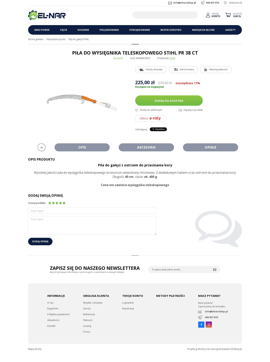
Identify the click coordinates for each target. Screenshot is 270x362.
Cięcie (63, 29)
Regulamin (52, 308)
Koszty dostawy (154, 69)
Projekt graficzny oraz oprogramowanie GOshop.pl (214, 349)
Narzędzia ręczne (203, 29)
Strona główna (35, 39)
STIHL (172, 58)
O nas (50, 302)
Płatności (88, 320)
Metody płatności (218, 69)
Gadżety (230, 29)
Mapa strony (34, 349)
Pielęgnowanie (109, 29)
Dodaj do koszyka (169, 100)
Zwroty (87, 308)
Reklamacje (89, 314)
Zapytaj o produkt (193, 109)
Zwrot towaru (187, 69)
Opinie (210, 147)
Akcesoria (146, 147)
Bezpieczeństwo (171, 29)
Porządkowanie (139, 29)
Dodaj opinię (40, 241)
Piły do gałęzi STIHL (79, 39)
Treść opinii (37, 219)
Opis (82, 147)
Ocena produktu (37, 203)
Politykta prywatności (58, 314)
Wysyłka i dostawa (92, 302)
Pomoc (87, 331)
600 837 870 (212, 2)
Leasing (87, 326)
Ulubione (234, 2)
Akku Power (42, 29)
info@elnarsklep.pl (184, 2)
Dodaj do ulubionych (151, 109)
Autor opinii (37, 210)
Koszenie (83, 29)
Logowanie (128, 302)
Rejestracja (128, 308)
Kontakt (51, 326)
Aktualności (53, 320)
